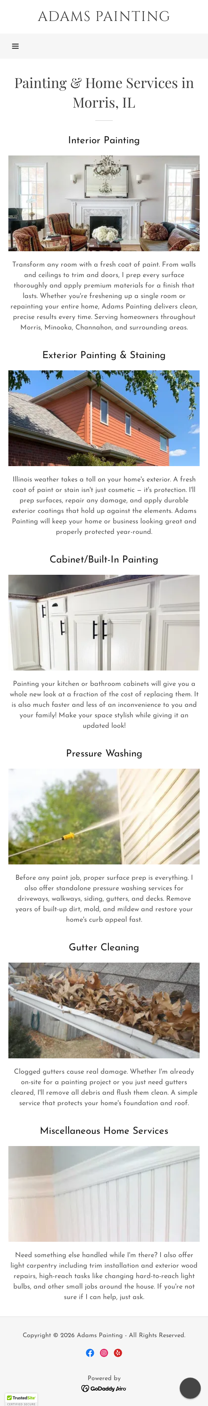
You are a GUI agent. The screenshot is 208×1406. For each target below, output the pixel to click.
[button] (15, 46)
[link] (104, 16)
